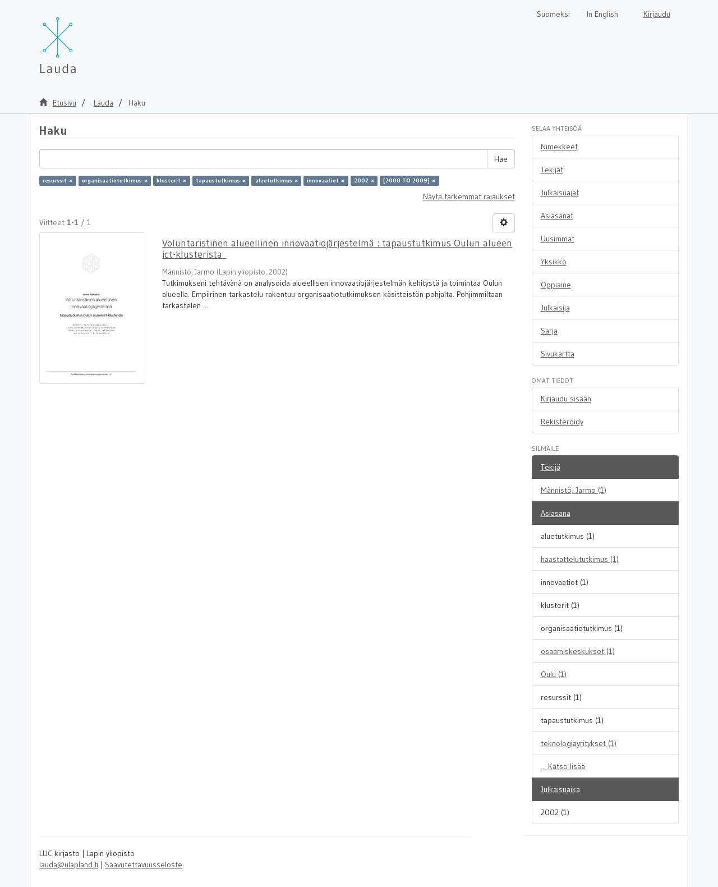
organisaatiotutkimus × (115, 180)
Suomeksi (553, 14)
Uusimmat (557, 239)
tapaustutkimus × (221, 180)
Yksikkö (554, 262)
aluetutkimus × (276, 180)
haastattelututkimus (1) (580, 559)
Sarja (549, 331)
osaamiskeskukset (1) (578, 651)
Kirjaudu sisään (566, 399)
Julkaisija (555, 308)
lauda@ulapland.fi (68, 864)
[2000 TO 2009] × (409, 180)
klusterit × (171, 180)
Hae (501, 159)
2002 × (364, 180)
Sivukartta (557, 354)
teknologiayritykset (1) (578, 743)
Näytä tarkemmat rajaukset (469, 196)
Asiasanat (557, 216)
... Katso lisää (563, 766)
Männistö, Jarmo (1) (573, 490)
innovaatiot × (325, 180)
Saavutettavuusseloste (143, 864)
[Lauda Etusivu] (81, 39)
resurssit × (57, 180)
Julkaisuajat (560, 193)
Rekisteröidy (562, 422)
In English (602, 14)
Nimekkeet (559, 146)
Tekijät (552, 169)
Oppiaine (556, 285)
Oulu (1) (554, 674)
